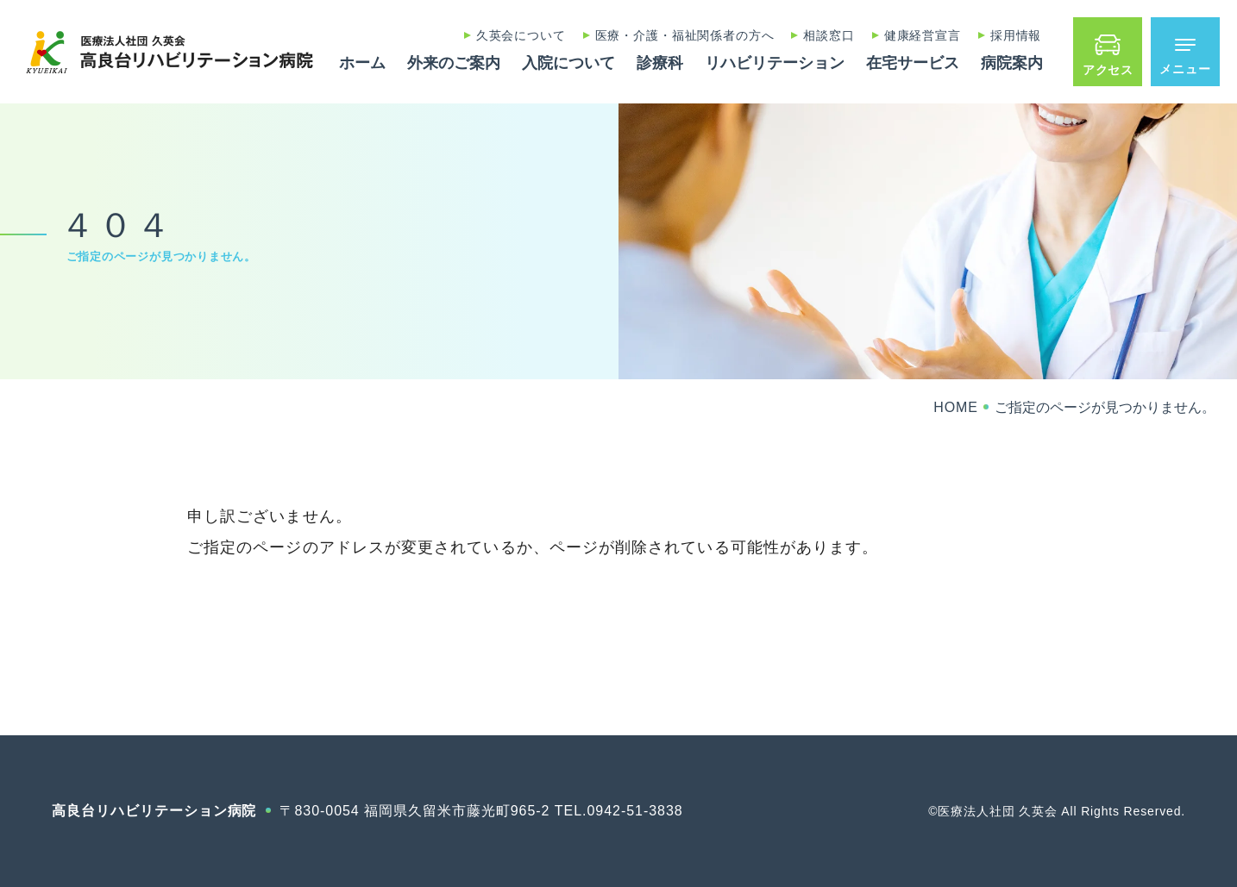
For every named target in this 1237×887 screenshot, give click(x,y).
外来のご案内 (453, 63)
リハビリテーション (775, 63)
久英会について (521, 35)
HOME (955, 407)
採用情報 (1015, 35)
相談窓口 (828, 35)
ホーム (362, 63)
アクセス (1108, 70)
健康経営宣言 (922, 35)
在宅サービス (912, 63)
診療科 (660, 63)
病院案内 (1012, 63)
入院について (568, 63)
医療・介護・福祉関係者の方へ (685, 35)
